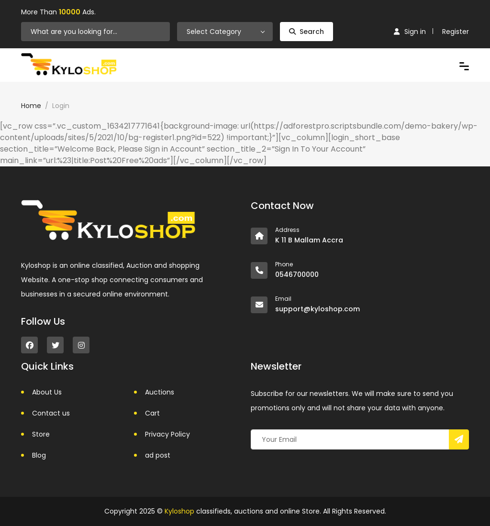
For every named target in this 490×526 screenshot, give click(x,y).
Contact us (51, 413)
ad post (157, 455)
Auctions (159, 392)
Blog (39, 455)
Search (306, 31)
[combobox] (225, 31)
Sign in (410, 31)
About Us (47, 392)
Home (31, 105)
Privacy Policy (167, 434)
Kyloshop (179, 511)
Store (41, 434)
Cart (152, 413)
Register (455, 31)
